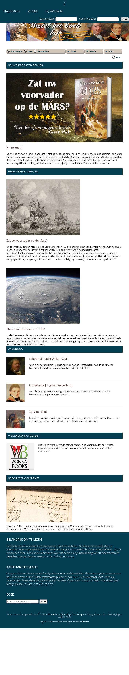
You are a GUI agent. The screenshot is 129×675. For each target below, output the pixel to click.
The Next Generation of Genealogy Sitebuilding (60, 614)
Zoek (30, 51)
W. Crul (33, 11)
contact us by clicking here (38, 584)
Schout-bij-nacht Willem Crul (48, 359)
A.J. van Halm (38, 412)
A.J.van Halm (54, 11)
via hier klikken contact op (59, 556)
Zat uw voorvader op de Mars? (26, 241)
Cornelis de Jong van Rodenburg (50, 385)
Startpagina (11, 11)
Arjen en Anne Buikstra (78, 621)
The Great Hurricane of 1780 (25, 329)
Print (118, 57)
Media (93, 51)
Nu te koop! (14, 148)
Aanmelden (43, 51)
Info (111, 51)
